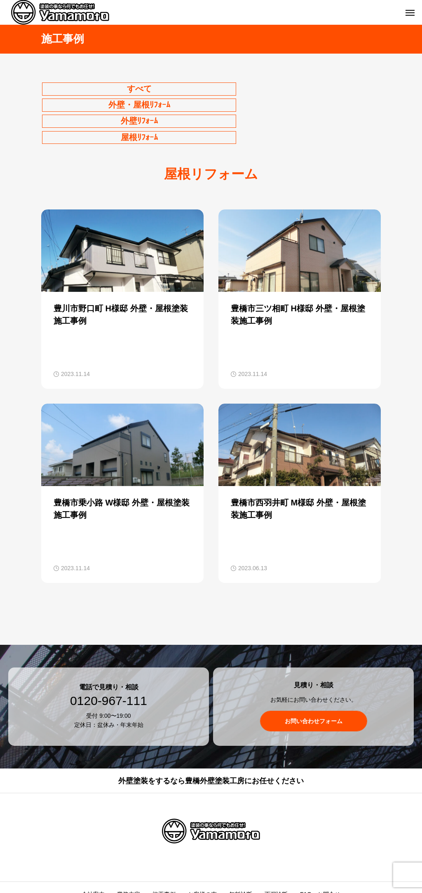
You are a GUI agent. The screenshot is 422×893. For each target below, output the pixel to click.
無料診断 (240, 856)
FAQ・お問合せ (320, 856)
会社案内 (93, 856)
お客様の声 (202, 856)
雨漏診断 (276, 856)
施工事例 (164, 856)
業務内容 (128, 856)
